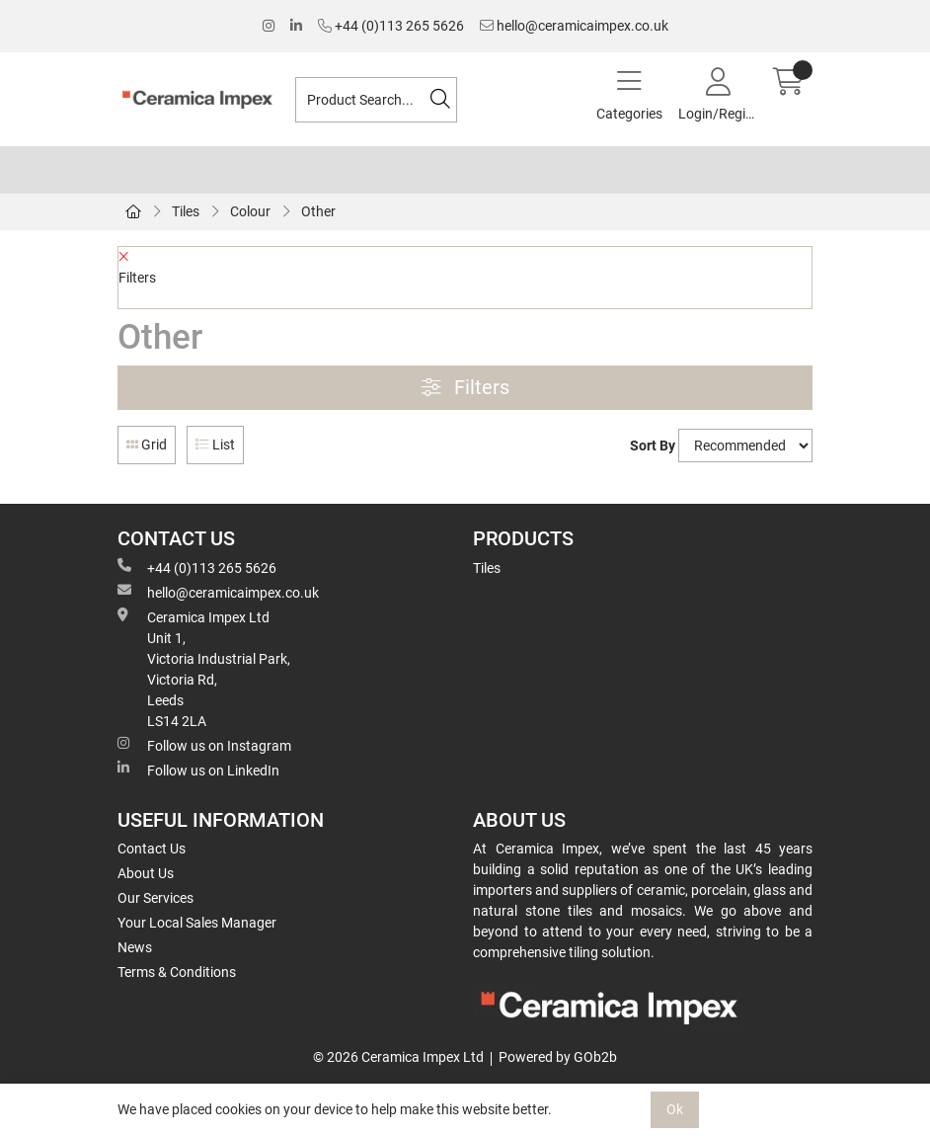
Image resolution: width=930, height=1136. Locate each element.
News (134, 947)
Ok (674, 1109)
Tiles (185, 211)
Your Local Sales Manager (196, 923)
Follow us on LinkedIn (198, 769)
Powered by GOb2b (558, 1057)
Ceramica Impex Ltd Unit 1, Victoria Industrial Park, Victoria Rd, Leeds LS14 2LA (203, 668)
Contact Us (151, 848)
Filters (465, 387)
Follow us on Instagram (204, 745)
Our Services (155, 898)
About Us (145, 873)
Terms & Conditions (176, 972)
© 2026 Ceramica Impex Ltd (398, 1057)
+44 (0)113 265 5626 (391, 26)
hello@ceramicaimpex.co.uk (574, 26)
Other (318, 211)
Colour (250, 211)
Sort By (652, 445)
